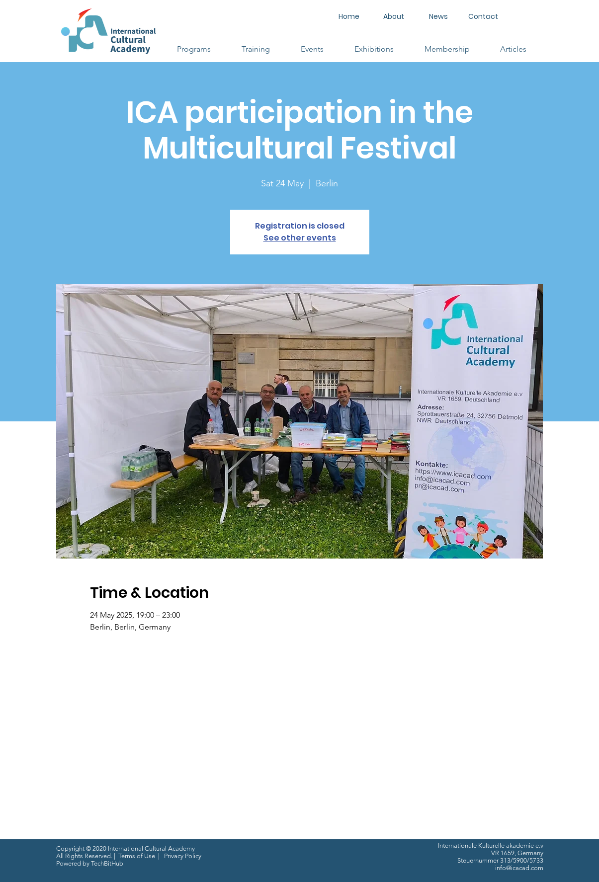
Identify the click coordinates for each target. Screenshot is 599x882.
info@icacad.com (519, 868)
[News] (438, 16)
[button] (194, 49)
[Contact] (483, 16)
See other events (299, 237)
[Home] (349, 16)
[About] (393, 16)
